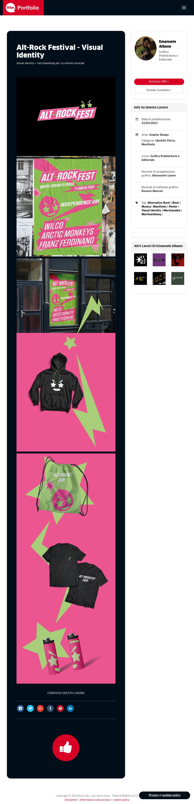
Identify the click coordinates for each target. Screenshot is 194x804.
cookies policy (171, 795)
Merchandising (151, 214)
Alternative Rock (159, 203)
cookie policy (121, 800)
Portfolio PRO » (159, 81)
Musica (146, 206)
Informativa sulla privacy (95, 800)
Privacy (154, 795)
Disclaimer (71, 800)
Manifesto (160, 206)
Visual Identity (151, 210)
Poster (173, 206)
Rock (175, 203)
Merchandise (171, 210)
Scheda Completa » (159, 90)
